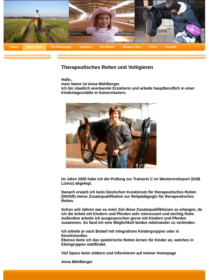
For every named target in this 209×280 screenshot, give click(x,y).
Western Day (132, 46)
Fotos (153, 46)
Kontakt (170, 46)
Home (14, 46)
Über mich (35, 47)
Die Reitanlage (61, 46)
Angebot (85, 46)
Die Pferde (107, 46)
